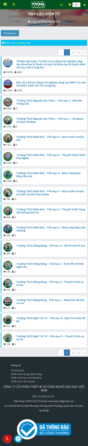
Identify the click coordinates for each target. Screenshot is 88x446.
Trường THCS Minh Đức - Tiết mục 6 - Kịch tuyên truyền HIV (50, 138)
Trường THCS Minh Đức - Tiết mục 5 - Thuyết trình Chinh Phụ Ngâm (51, 156)
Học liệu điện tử (52, 21)
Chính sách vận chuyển (23, 381)
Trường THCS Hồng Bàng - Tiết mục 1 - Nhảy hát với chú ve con (50, 301)
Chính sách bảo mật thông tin (26, 377)
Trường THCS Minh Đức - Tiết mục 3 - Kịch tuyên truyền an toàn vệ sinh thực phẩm (50, 192)
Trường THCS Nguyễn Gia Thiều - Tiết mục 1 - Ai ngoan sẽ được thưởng (49, 120)
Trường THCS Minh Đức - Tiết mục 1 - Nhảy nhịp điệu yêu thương (50, 229)
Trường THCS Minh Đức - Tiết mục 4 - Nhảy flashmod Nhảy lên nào (48, 174)
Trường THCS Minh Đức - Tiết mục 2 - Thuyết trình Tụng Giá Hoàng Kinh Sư (50, 211)
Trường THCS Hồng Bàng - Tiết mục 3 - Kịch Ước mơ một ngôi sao (50, 265)
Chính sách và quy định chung (26, 374)
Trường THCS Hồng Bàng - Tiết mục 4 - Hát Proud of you (50, 245)
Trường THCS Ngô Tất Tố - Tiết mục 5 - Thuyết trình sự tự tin (50, 337)
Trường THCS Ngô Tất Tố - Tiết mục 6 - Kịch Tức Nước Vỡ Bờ (50, 319)
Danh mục (10, 33)
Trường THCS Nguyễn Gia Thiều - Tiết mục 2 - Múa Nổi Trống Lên (49, 102)
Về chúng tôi (17, 370)
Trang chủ (34, 21)
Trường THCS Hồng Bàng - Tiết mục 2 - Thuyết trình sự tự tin (49, 283)
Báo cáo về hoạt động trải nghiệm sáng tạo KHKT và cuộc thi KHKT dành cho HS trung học (51, 84)
